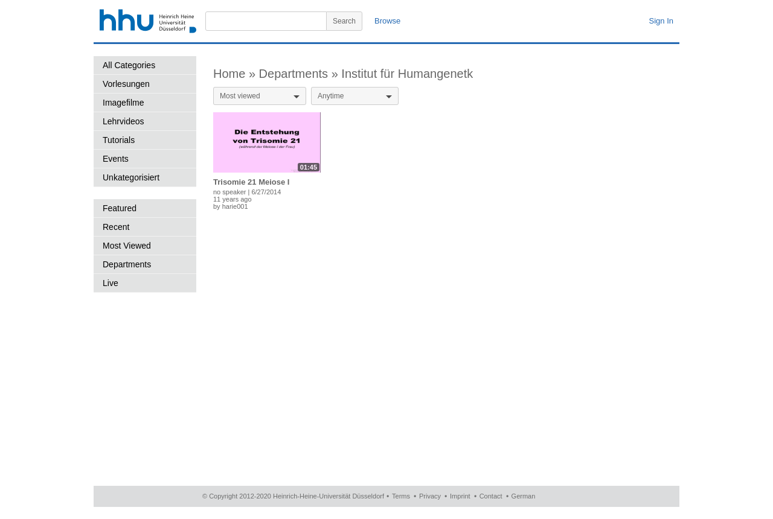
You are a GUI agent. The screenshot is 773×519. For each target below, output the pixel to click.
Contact (491, 496)
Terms (401, 496)
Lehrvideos (123, 121)
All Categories (129, 65)
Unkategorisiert (131, 177)
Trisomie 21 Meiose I (251, 181)
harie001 (235, 206)
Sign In (661, 20)
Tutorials (119, 140)
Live (110, 283)
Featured (119, 208)
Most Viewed (127, 245)
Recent (116, 227)
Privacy (430, 496)
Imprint (460, 496)
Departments (127, 264)
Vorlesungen (126, 84)
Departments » (300, 73)
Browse (387, 20)
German (524, 496)
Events (116, 159)
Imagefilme (123, 102)
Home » (236, 73)
